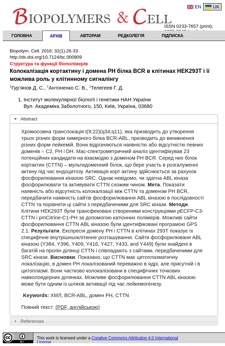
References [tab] (28, 321)
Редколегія (131, 35)
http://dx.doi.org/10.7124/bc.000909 (46, 57)
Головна (21, 35)
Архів (56, 36)
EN (198, 6)
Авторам (90, 35)
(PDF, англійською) (78, 307)
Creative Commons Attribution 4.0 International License (107, 340)
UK (216, 6)
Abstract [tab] (25, 119)
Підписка (172, 35)
